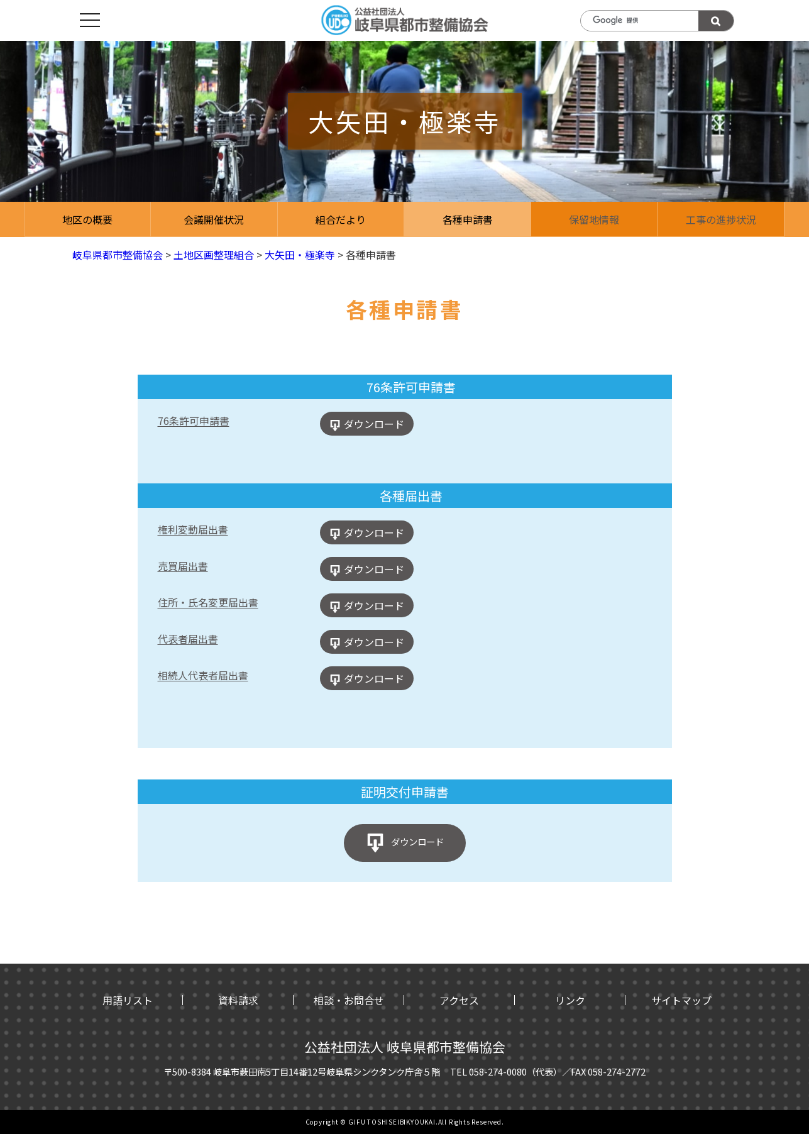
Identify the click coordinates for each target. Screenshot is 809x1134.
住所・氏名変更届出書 (208, 602)
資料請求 (238, 1000)
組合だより (341, 219)
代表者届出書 (188, 638)
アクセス (459, 1000)
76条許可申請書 (193, 420)
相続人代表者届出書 (203, 675)
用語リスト (127, 1000)
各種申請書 (468, 219)
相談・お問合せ (349, 1000)
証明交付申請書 (405, 792)
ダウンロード (374, 423)
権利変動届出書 (193, 529)
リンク (570, 1000)
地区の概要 (87, 219)
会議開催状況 (214, 219)
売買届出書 (183, 565)
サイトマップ (681, 1000)
